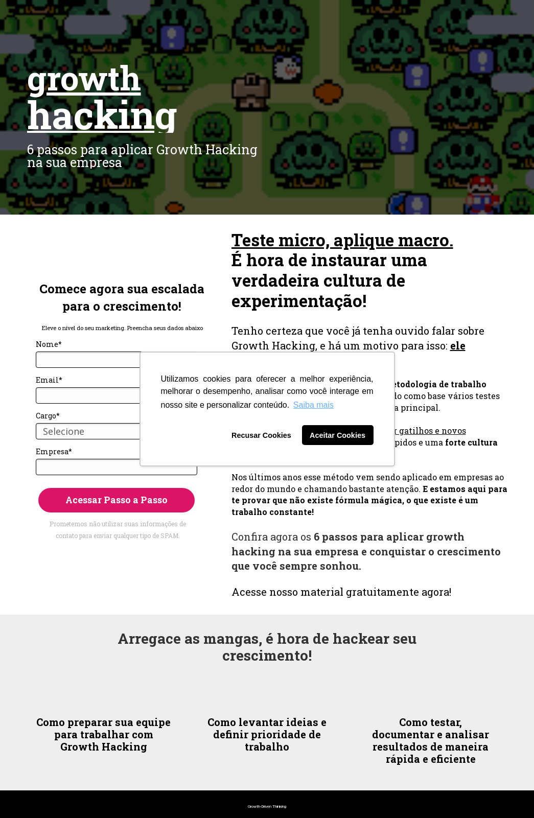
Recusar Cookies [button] (261, 435)
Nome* (49, 344)
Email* (49, 380)
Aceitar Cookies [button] (337, 435)
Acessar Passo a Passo (116, 500)
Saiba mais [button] (313, 405)
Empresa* (54, 451)
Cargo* (48, 415)
